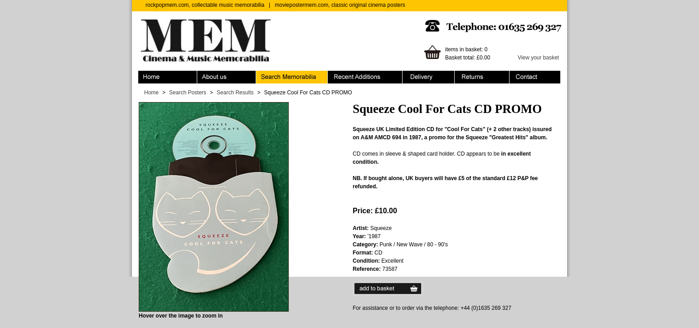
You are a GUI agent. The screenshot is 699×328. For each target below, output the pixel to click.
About (226, 77)
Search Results (235, 92)
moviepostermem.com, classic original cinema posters (340, 5)
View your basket (538, 57)
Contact (535, 77)
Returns (482, 77)
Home (167, 77)
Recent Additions (365, 77)
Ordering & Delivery (429, 77)
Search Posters (187, 92)
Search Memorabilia (292, 77)
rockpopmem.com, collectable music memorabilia (205, 5)
